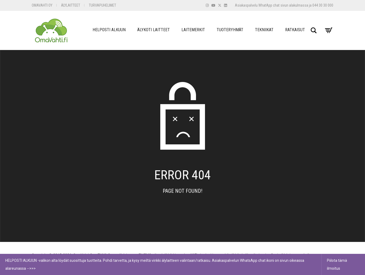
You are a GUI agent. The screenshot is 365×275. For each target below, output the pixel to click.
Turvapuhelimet (102, 5)
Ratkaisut (295, 29)
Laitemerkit (193, 29)
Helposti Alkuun (109, 29)
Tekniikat (264, 29)
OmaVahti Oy (42, 5)
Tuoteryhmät (230, 29)
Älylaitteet (70, 5)
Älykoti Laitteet (153, 29)
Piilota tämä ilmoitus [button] (337, 264)
